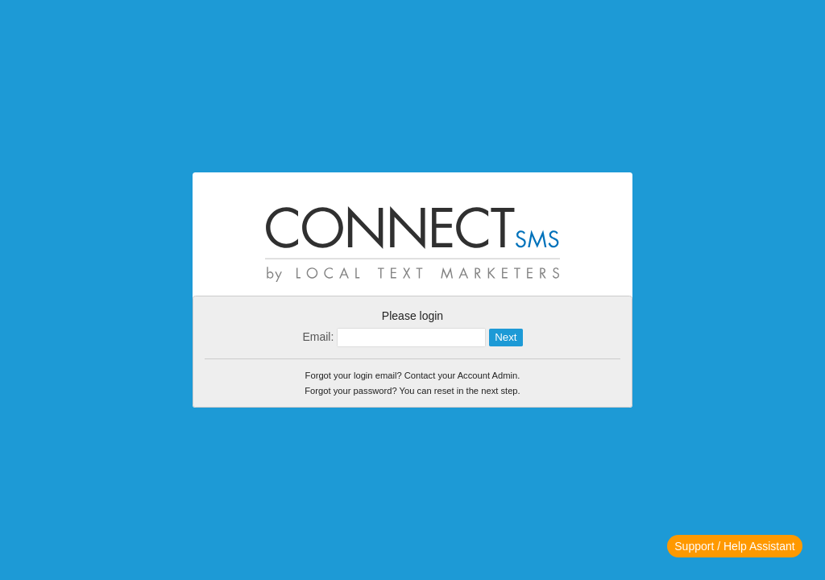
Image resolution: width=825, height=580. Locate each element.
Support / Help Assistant (734, 546)
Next (505, 337)
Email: (318, 336)
